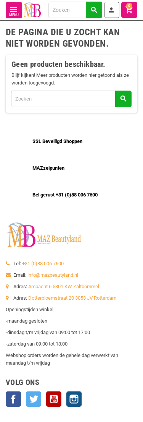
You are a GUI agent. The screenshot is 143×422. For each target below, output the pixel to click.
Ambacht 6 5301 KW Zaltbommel (63, 286)
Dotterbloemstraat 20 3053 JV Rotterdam (72, 298)
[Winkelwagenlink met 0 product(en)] (129, 10)
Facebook (13, 399)
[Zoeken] (75, 10)
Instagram (74, 399)
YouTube (53, 399)
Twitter (33, 399)
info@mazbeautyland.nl (52, 275)
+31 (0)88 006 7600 (43, 263)
